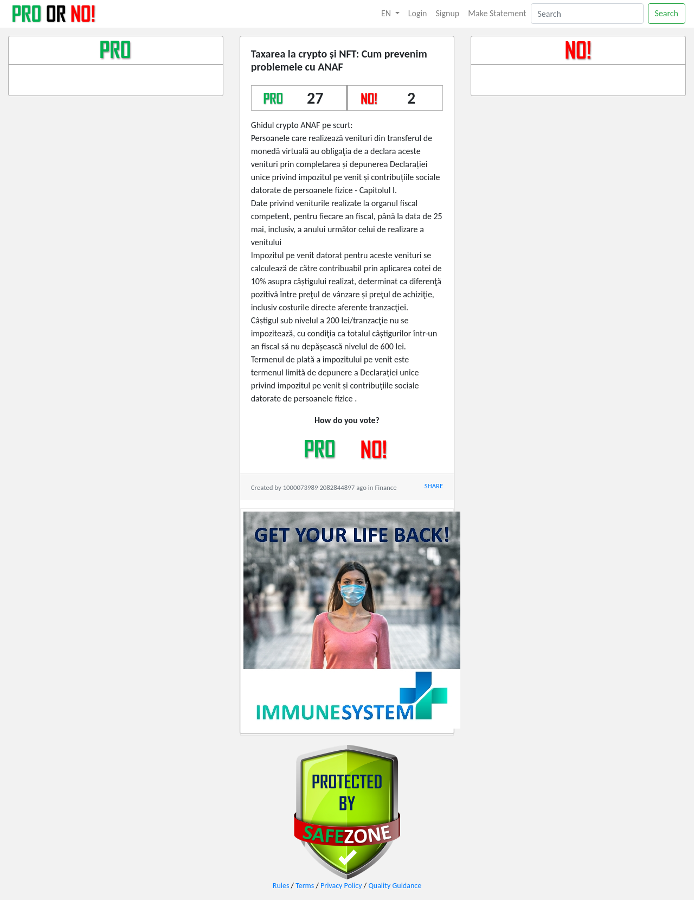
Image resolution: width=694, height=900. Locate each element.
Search (667, 13)
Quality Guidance (394, 885)
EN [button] (387, 13)
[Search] (587, 13)
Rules (281, 885)
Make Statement (497, 13)
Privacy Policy (341, 885)
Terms (304, 885)
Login (417, 13)
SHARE (434, 486)
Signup (448, 13)
